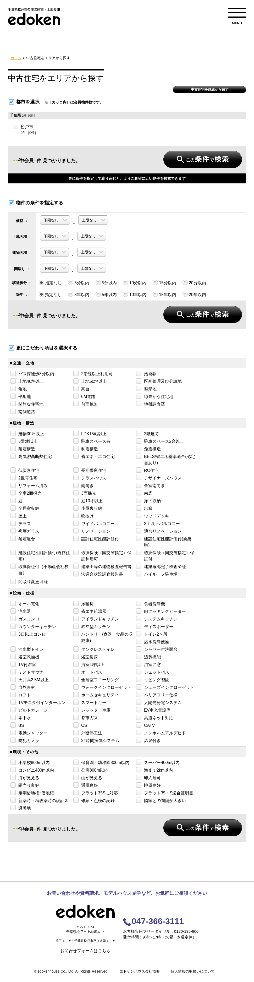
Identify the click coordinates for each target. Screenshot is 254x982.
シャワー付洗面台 (157, 649)
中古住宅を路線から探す (209, 89)
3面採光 (84, 492)
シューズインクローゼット (165, 687)
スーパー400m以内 (158, 762)
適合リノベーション (159, 530)
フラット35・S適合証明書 (164, 792)
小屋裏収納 (87, 508)
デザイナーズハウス (159, 477)
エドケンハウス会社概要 (139, 971)
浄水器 (20, 611)
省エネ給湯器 (89, 611)
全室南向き (150, 485)
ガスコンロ (24, 618)
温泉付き (148, 740)
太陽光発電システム (159, 702)
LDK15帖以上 (90, 433)
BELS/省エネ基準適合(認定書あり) (165, 459)
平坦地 (20, 396)
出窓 (144, 508)
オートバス (87, 671)
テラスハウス (89, 477)
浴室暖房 (85, 656)
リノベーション (92, 530)
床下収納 (148, 500)
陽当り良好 (24, 785)
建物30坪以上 (27, 433)
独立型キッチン (92, 626)
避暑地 (20, 807)
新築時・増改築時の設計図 (39, 800)
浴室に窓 (148, 664)
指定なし (50, 282)
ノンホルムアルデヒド (161, 732)
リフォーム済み (29, 485)
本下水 (20, 717)
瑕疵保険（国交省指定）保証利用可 (102, 555)
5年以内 (106, 294)
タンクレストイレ (94, 649)
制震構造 (85, 448)
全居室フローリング (96, 679)
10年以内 (134, 294)
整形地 (146, 388)
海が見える (24, 777)
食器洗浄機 (150, 603)
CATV (145, 725)
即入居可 (148, 777)
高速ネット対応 (154, 717)
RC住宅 (147, 470)
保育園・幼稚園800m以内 (101, 762)
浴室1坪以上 (88, 664)
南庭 (144, 492)
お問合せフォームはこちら (85, 950)
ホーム (15, 58)
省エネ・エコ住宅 (94, 456)
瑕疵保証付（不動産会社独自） (39, 569)
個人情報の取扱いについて (193, 971)
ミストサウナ (26, 671)
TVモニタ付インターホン (37, 702)
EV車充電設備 (153, 709)
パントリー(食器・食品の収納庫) (103, 637)
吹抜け (83, 515)
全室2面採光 (26, 492)
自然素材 (22, 687)
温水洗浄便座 (152, 641)
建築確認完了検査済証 (161, 566)
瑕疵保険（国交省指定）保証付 (165, 555)
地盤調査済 (150, 403)
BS (17, 725)
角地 (18, 388)
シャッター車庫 (92, 709)
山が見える (87, 777)
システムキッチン (157, 618)
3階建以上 (23, 441)
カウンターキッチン (33, 626)
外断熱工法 (87, 732)
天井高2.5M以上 (29, 679)
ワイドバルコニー (94, 523)
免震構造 (148, 448)
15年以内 (164, 294)
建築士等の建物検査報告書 (102, 566)
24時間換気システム (96, 740)
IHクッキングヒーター (161, 611)
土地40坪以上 (27, 381)
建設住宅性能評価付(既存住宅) (40, 555)
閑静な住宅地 (26, 403)
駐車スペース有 (92, 441)
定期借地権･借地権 (32, 792)
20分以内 (194, 282)
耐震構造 (22, 448)
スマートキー (89, 702)
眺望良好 (148, 785)
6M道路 (84, 396)
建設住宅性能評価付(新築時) (163, 541)
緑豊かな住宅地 (154, 396)
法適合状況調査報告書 (98, 573)
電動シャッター (29, 732)
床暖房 (83, 603)
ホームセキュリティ (96, 694)
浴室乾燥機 (24, 656)
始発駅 (146, 373)
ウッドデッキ (152, 515)
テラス (20, 523)
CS (80, 725)
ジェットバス (152, 671)
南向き (83, 485)
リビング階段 (152, 679)
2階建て (147, 433)
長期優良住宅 (89, 470)
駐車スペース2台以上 (160, 441)
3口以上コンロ (28, 633)
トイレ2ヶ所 (151, 633)
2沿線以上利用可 (93, 373)
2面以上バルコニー (158, 523)
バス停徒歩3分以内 (32, 373)
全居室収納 (24, 508)
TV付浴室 (23, 664)
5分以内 (106, 282)
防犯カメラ (24, 740)
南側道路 (22, 411)
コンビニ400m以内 (32, 769)
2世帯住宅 (23, 477)
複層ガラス (24, 530)
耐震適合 (22, 538)
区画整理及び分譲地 (159, 381)
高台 (81, 388)
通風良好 (85, 785)
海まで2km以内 (154, 769)
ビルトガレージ (29, 709)
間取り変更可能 (29, 581)
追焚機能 (148, 656)
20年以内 (194, 294)
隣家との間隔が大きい (161, 800)
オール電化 (24, 603)
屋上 (18, 515)
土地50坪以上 (90, 381)
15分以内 (164, 282)
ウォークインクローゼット (102, 687)
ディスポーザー (154, 626)
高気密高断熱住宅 (31, 456)
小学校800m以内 (30, 762)
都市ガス (85, 717)
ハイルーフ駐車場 (157, 573)
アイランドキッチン (96, 618)
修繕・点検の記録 (94, 800)
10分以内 (134, 282)
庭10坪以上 (88, 500)
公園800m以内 (90, 769)
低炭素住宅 (24, 470)
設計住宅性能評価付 (96, 538)
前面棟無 (85, 403)
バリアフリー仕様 (157, 694)
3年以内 (78, 294)
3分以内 (78, 282)
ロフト (20, 694)
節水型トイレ (26, 649)
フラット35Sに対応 (95, 792)
